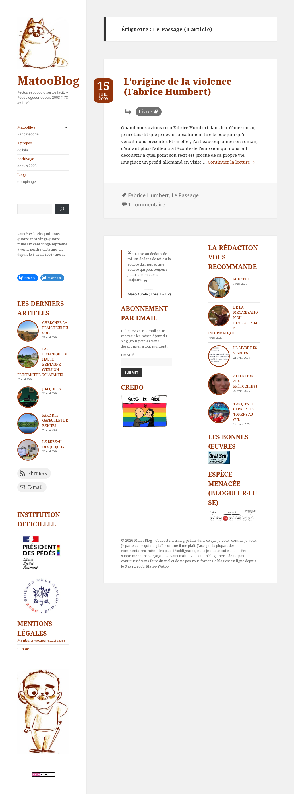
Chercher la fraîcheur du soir (55, 327)
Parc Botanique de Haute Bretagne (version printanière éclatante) (42, 361)
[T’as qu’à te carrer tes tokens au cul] (219, 412)
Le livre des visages (245, 350)
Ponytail (241, 279)
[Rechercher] (62, 209)
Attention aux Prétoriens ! (245, 381)
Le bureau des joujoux (53, 444)
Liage (43, 178)
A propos (43, 147)
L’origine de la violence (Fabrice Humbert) (178, 86)
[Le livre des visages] (219, 356)
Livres (146, 111)
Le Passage (185, 195)
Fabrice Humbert (148, 195)
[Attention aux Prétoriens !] (219, 384)
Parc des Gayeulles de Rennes (55, 420)
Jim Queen (51, 388)
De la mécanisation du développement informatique (234, 320)
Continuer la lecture (232, 162)
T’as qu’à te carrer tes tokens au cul (243, 412)
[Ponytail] (219, 287)
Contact (23, 648)
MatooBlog (48, 80)
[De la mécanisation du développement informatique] (219, 315)
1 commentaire (146, 204)
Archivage (43, 162)
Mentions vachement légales (41, 640)
